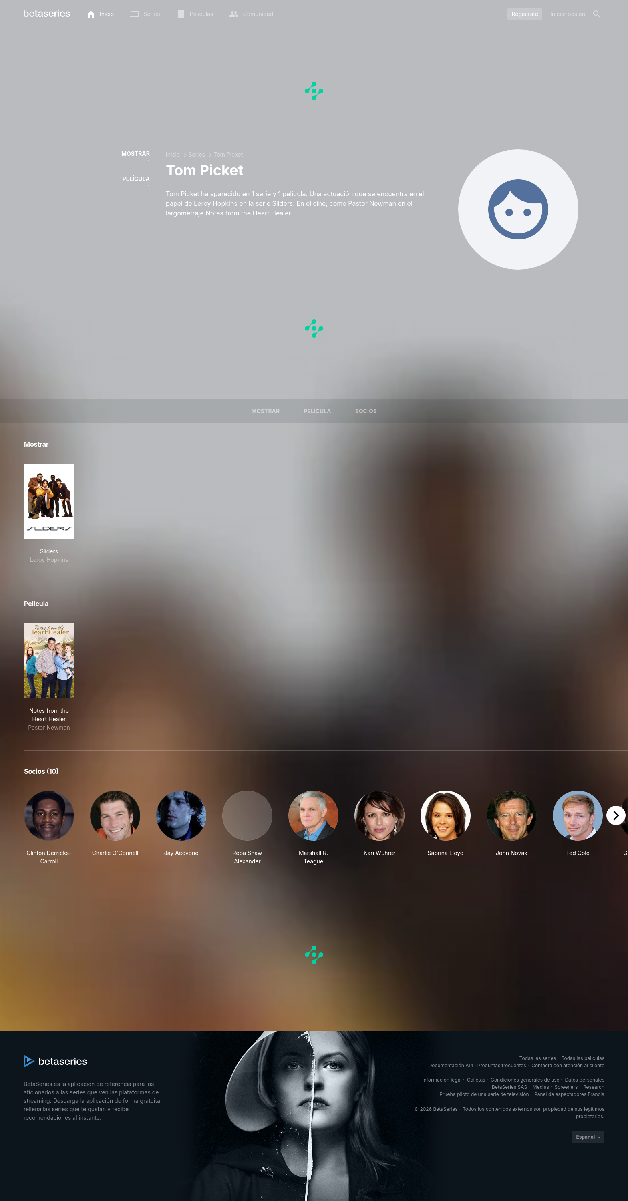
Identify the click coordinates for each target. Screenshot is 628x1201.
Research (593, 1087)
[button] (49, 828)
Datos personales (584, 1080)
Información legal (441, 1080)
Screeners (566, 1087)
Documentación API (451, 1065)
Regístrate (524, 13)
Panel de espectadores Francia (569, 1094)
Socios (366, 411)
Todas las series (537, 1058)
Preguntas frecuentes (501, 1065)
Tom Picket (228, 154)
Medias (541, 1087)
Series (196, 154)
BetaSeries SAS (509, 1087)
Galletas (476, 1080)
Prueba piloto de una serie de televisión (484, 1094)
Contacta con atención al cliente (567, 1065)
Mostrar (265, 411)
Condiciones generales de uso (525, 1080)
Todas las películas (583, 1058)
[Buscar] (596, 14)
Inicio (173, 154)
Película (317, 411)
